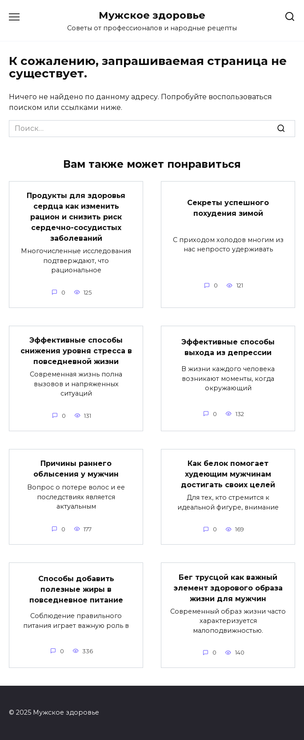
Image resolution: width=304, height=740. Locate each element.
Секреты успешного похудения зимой (228, 207)
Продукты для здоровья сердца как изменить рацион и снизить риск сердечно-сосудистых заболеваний (76, 217)
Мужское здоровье (152, 15)
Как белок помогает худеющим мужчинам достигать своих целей (228, 474)
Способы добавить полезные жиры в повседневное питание (76, 589)
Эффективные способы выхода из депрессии (228, 347)
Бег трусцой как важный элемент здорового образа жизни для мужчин (228, 588)
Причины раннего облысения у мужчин (76, 468)
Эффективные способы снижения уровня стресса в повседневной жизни (76, 351)
